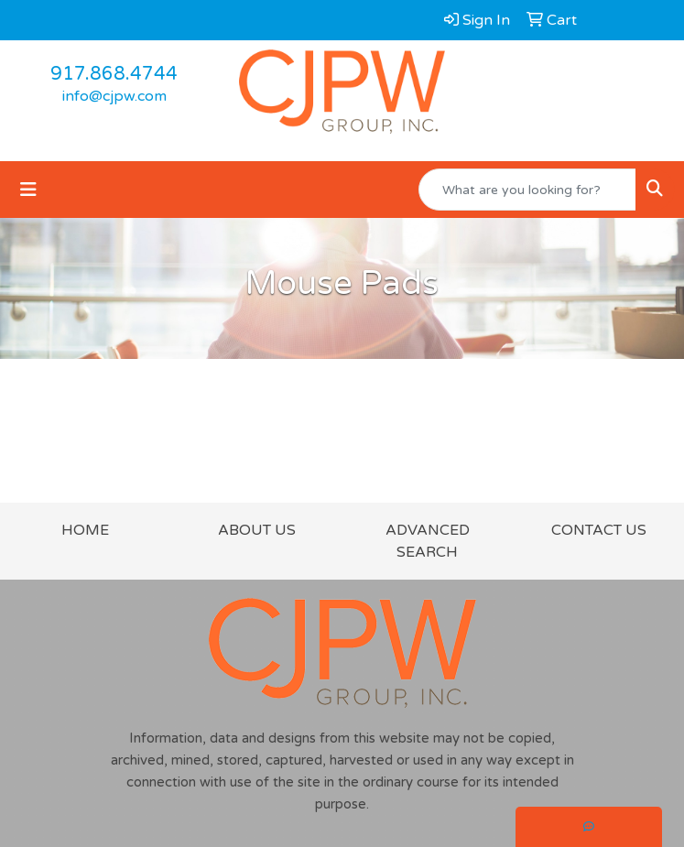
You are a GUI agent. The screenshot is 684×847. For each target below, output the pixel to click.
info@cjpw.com (114, 96)
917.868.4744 (114, 74)
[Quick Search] (527, 189)
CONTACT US (598, 530)
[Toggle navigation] (28, 190)
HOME (85, 530)
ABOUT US (257, 530)
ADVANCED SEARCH (427, 541)
